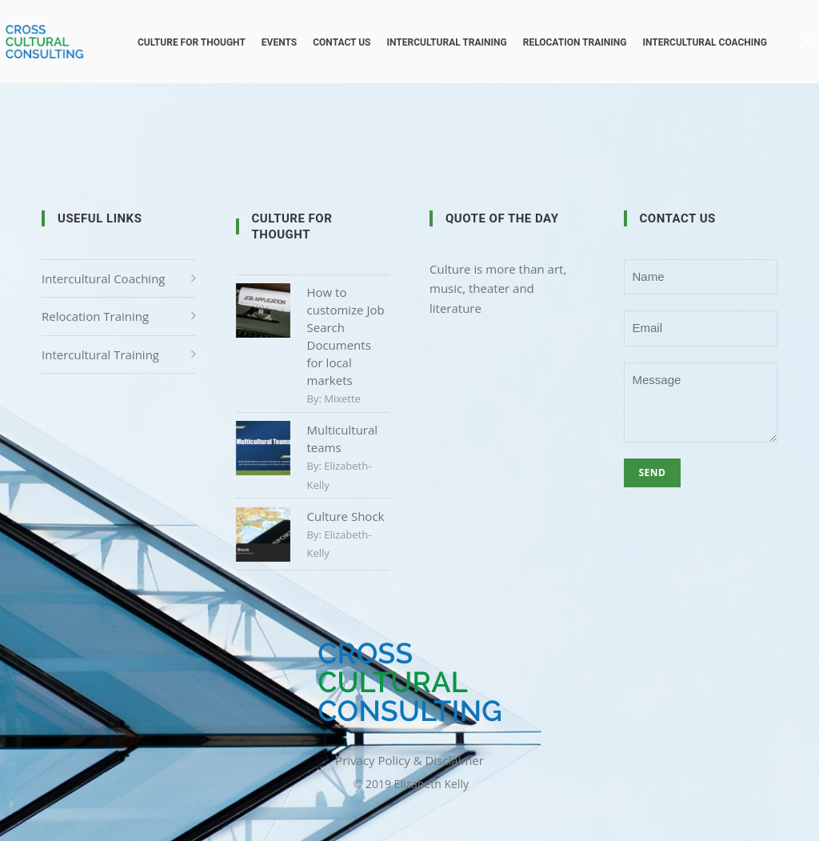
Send (652, 472)
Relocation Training (555, 42)
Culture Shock (346, 516)
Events (259, 42)
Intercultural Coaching (684, 42)
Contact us (321, 42)
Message (701, 402)
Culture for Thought (172, 42)
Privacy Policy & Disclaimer (409, 760)
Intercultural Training (426, 42)
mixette (342, 398)
